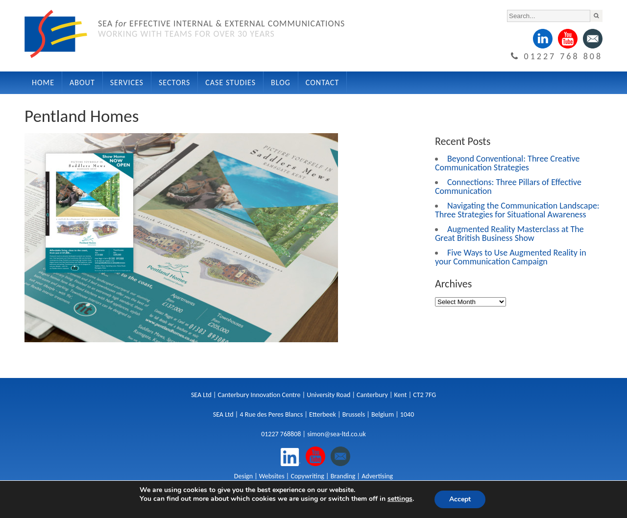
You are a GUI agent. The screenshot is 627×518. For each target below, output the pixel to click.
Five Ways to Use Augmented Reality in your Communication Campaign (510, 257)
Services (127, 82)
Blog (280, 82)
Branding (343, 476)
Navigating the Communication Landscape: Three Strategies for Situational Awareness (517, 210)
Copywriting (307, 476)
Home (43, 82)
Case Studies (230, 82)
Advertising (377, 476)
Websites (272, 476)
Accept (460, 499)
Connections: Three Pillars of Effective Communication (508, 186)
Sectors (174, 82)
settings (399, 498)
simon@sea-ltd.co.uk (336, 434)
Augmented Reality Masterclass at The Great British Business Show (509, 233)
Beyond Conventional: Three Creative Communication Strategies (507, 163)
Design (243, 476)
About (82, 82)
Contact (322, 82)
